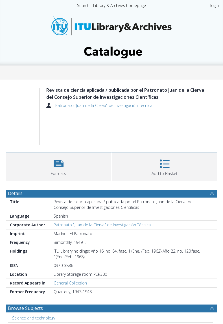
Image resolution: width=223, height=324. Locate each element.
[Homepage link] (111, 35)
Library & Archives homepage (119, 5)
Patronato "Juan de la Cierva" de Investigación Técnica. (104, 105)
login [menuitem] (214, 5)
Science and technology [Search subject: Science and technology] (33, 318)
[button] (58, 165)
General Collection (70, 283)
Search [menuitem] (83, 5)
